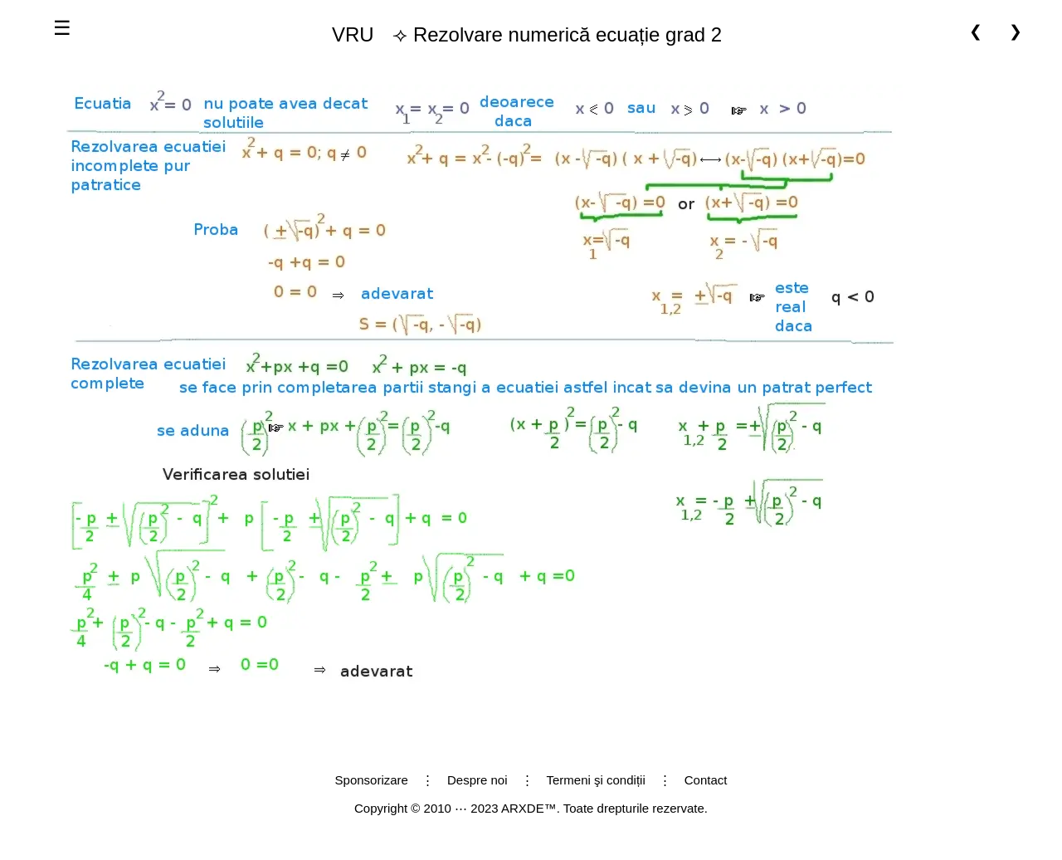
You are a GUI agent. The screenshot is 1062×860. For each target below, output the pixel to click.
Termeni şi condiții (596, 780)
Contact (706, 780)
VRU (353, 34)
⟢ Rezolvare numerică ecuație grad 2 (520, 34)
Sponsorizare (371, 780)
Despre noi (477, 780)
